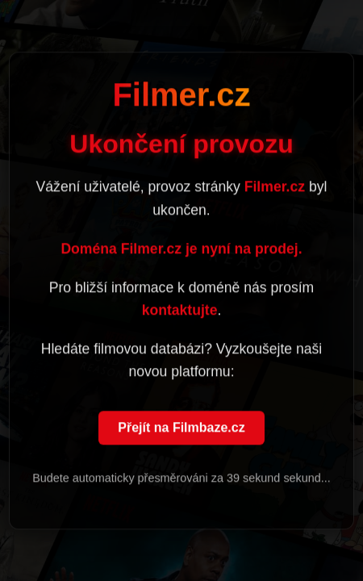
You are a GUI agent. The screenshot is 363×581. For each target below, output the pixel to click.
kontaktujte (180, 311)
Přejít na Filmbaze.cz (181, 429)
